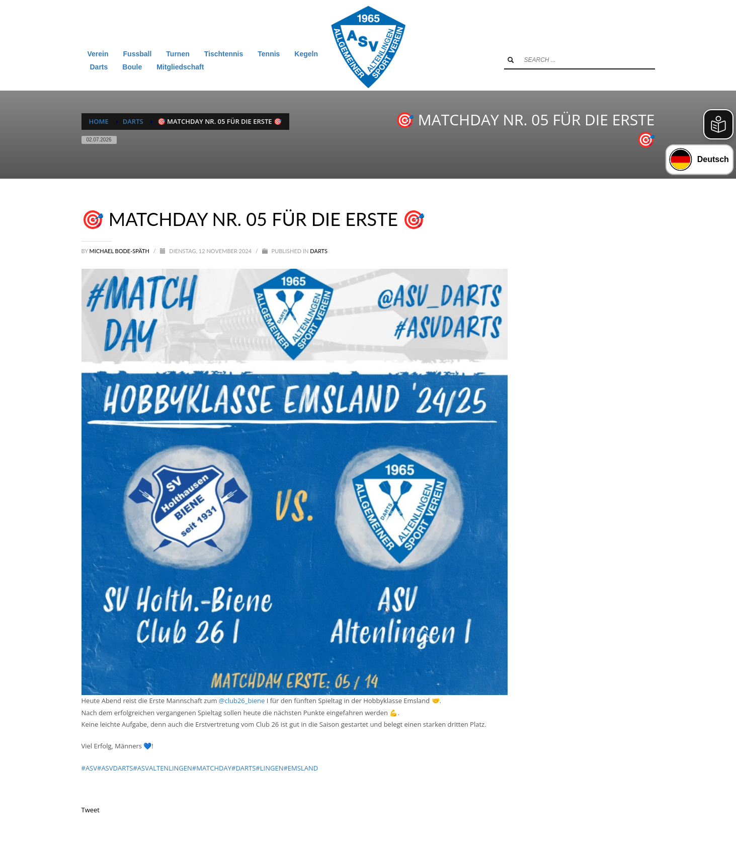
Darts (319, 251)
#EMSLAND (300, 768)
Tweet (90, 809)
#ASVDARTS (115, 768)
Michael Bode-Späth (120, 251)
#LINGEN (269, 768)
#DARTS (243, 768)
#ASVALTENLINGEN (162, 768)
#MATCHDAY (211, 768)
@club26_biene (242, 700)
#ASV (89, 768)
